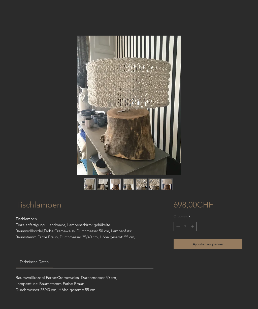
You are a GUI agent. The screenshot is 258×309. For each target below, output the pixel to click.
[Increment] (193, 226)
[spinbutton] (185, 226)
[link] (34, 261)
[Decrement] (177, 226)
